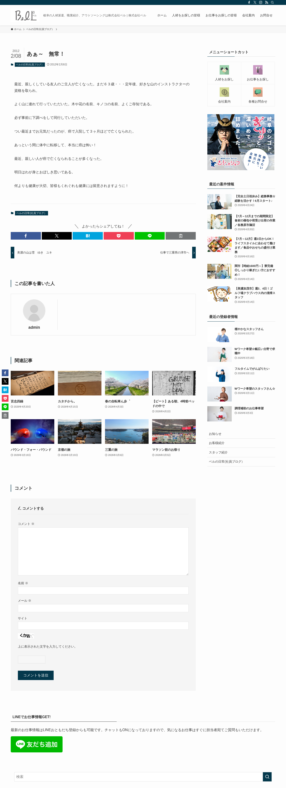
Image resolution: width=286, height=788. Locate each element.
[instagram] (261, 2)
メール (24, 600)
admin (34, 327)
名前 (23, 583)
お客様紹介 (217, 443)
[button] (26, 236)
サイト (22, 618)
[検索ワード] (143, 777)
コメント (26, 524)
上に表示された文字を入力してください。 (47, 646)
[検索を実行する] (267, 777)
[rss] (266, 2)
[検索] (272, 2)
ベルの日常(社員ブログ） (30, 64)
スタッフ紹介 (218, 452)
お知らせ (215, 434)
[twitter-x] (255, 2)
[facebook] (249, 2)
